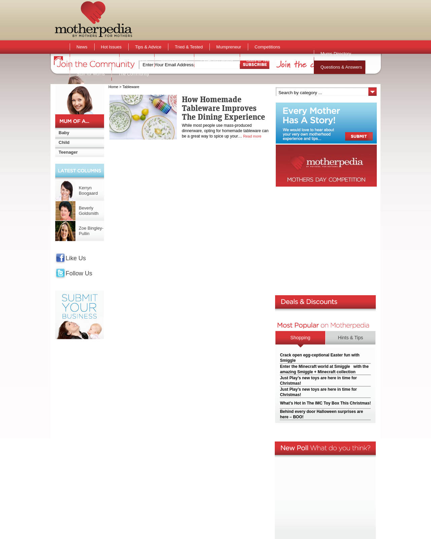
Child (64, 142)
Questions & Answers (341, 67)
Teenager (68, 152)
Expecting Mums (217, 60)
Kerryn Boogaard (88, 190)
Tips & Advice (148, 46)
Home (113, 87)
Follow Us (79, 273)
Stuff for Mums (90, 73)
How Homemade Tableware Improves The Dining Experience (223, 108)
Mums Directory (336, 53)
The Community (133, 73)
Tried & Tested (189, 46)
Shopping (300, 337)
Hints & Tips (350, 337)
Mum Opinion (174, 60)
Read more (252, 136)
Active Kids (136, 60)
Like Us (76, 258)
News (82, 46)
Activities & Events (94, 60)
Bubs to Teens (260, 60)
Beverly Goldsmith (89, 210)
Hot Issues (111, 46)
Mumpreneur (228, 46)
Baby (64, 132)
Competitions (267, 46)
